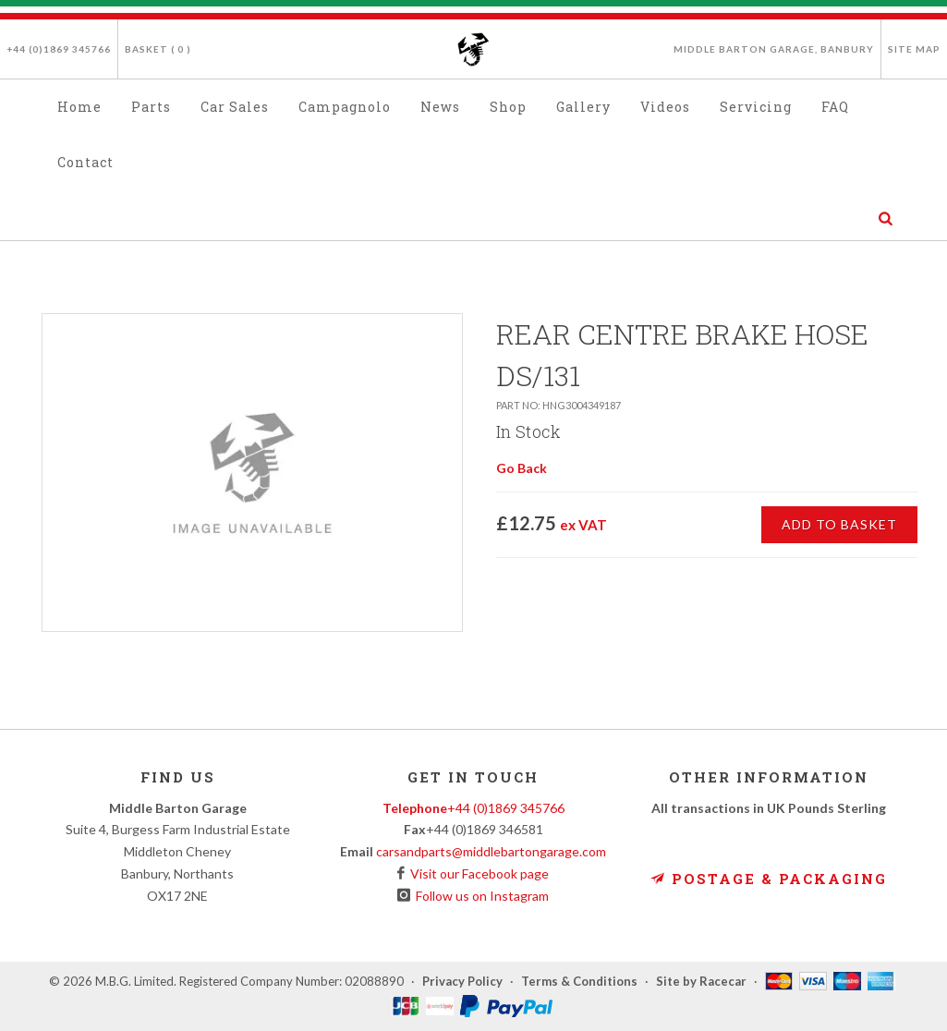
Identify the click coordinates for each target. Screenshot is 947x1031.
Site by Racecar (701, 981)
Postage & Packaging (768, 878)
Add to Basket (839, 524)
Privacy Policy (462, 981)
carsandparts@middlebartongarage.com (491, 851)
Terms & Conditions (579, 981)
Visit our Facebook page (477, 873)
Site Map (914, 49)
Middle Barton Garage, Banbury (774, 49)
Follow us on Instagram (479, 896)
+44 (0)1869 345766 (58, 49)
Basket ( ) (158, 49)
